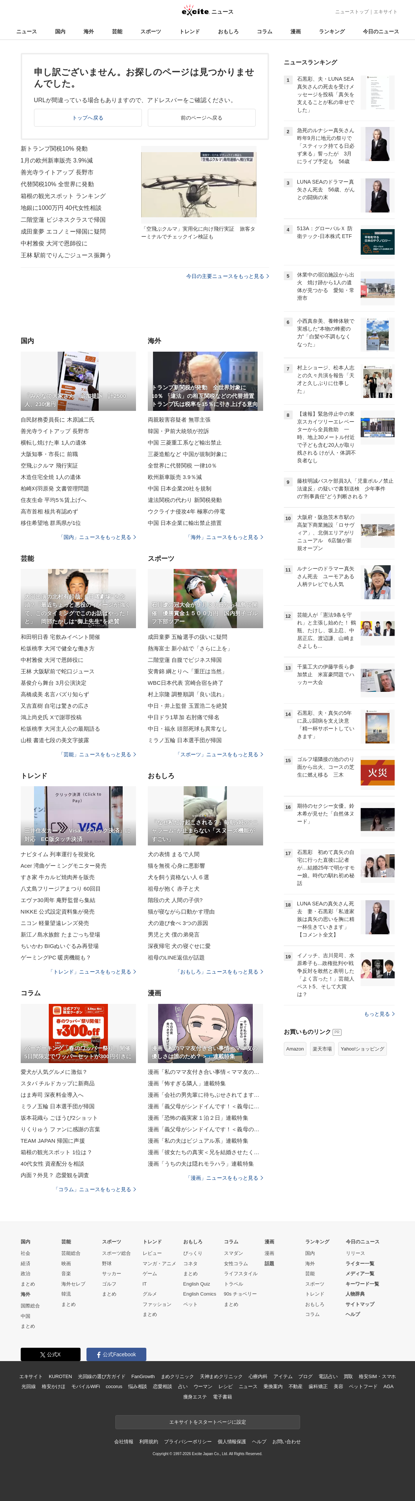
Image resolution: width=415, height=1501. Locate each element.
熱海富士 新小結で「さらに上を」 (190, 648)
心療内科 (258, 1376)
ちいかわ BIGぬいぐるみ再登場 (60, 946)
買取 (348, 1376)
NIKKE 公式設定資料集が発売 (58, 911)
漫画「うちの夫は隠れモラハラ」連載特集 (201, 1163)
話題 (269, 1263)
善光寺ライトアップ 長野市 (57, 172)
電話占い (328, 1376)
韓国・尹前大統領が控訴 (178, 431)
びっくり (193, 1253)
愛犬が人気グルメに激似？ (54, 1072)
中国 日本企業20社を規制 (179, 488)
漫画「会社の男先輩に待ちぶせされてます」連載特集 (205, 1095)
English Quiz (196, 1284)
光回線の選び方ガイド (102, 1376)
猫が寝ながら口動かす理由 (181, 911)
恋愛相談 (162, 1386)
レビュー (152, 1253)
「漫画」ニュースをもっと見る (224, 1178)
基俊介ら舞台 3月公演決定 (54, 683)
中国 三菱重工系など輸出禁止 (185, 442)
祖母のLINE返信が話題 (176, 957)
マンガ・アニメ (159, 1263)
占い (183, 1386)
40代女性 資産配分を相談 (52, 1163)
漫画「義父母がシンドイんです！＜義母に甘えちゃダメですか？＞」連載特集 (205, 1106)
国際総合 (30, 1306)
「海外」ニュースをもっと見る (224, 537)
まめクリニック (177, 1376)
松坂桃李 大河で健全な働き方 (58, 648)
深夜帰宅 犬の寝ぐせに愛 (179, 946)
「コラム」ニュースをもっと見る (94, 1189)
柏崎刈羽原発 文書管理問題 (55, 488)
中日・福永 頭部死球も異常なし (188, 729)
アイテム (282, 1376)
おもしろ (228, 31)
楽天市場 (322, 1049)
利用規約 (148, 1441)
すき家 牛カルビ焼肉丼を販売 (58, 877)
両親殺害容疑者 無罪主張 (179, 419)
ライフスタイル (241, 1273)
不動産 (296, 1386)
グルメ (150, 1294)
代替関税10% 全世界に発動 (57, 184)
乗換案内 (272, 1386)
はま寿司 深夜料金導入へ (52, 1095)
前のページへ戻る (201, 118)
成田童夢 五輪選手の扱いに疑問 (188, 637)
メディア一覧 (360, 1273)
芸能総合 (71, 1253)
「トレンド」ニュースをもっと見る (92, 972)
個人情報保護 (232, 1441)
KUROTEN (60, 1376)
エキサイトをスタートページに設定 (207, 1422)
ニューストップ (352, 11)
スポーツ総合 (116, 1253)
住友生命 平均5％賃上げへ (54, 500)
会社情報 (123, 1441)
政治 (25, 1273)
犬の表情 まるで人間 (174, 854)
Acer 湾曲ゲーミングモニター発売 (63, 865)
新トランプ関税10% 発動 (54, 148)
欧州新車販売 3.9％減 (175, 477)
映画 (66, 1263)
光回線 (28, 1386)
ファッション (157, 1304)
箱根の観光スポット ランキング (63, 196)
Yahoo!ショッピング (362, 1049)
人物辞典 (355, 1294)
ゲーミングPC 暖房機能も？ (56, 957)
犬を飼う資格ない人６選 (178, 877)
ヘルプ (353, 1314)
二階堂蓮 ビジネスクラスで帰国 (63, 220)
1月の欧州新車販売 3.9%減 (57, 160)
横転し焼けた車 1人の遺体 (54, 442)
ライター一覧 (360, 1263)
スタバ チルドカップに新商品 (58, 1083)
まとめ (28, 1284)
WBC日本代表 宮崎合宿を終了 (186, 683)
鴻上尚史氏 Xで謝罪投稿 (51, 717)
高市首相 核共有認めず (49, 511)
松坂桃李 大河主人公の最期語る (61, 729)
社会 (25, 1253)
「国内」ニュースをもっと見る (97, 537)
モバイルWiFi (85, 1386)
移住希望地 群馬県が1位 (51, 523)
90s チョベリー (240, 1294)
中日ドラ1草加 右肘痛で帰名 (184, 717)
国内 (60, 31)
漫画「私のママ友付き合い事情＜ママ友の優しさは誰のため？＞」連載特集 (205, 1072)
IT (145, 1284)
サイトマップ (360, 1304)
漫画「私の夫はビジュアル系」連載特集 (198, 1141)
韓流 (66, 1294)
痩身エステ (195, 1397)
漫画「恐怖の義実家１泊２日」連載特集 (198, 1118)
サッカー (111, 1273)
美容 (338, 1386)
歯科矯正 (318, 1386)
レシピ (225, 1386)
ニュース (26, 31)
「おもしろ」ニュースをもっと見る (219, 972)
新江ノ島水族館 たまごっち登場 (61, 934)
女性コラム (236, 1263)
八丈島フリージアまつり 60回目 (61, 888)
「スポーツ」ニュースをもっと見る (219, 754)
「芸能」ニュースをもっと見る (97, 754)
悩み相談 (137, 1386)
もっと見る (379, 1014)
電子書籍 (222, 1397)
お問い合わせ (286, 1441)
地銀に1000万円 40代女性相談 (61, 208)
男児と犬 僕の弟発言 (174, 934)
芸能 (117, 31)
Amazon (295, 1049)
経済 (25, 1263)
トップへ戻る (87, 118)
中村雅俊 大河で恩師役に (54, 243)
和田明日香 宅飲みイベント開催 (61, 637)
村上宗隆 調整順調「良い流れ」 (188, 694)
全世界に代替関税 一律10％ (182, 465)
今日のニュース (381, 31)
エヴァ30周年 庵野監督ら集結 (58, 900)
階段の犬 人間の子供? (175, 900)
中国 (25, 1316)
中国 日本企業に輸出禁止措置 (185, 523)
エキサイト (386, 11)
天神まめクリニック (221, 1376)
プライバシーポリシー (188, 1441)
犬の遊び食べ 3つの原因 (178, 923)
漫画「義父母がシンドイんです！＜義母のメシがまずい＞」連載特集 (205, 1129)
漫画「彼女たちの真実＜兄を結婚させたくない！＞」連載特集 (205, 1152)
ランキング (332, 31)
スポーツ (150, 31)
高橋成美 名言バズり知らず (55, 694)
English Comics (200, 1294)
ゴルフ (109, 1284)
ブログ (305, 1376)
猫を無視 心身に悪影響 (176, 865)
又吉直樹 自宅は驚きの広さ (55, 706)
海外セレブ (73, 1284)
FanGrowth (142, 1376)
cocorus (114, 1386)
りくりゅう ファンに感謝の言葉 (61, 1129)
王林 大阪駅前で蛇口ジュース (58, 671)
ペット (190, 1304)
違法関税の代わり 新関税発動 (185, 500)
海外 (89, 31)
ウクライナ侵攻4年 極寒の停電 (186, 511)
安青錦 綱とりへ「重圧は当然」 (188, 671)
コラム (264, 31)
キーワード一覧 (362, 1284)
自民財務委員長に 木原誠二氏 (58, 419)
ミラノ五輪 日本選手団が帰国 (185, 740)
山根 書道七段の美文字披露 (55, 740)
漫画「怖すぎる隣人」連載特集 (187, 1083)
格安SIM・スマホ (377, 1376)
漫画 (295, 31)
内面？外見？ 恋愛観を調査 (55, 1175)
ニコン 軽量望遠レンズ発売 (55, 923)
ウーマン (203, 1386)
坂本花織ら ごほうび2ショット (59, 1118)
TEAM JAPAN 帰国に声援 (53, 1141)
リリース (355, 1253)
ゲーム (150, 1273)
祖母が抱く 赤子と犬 (174, 888)
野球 (107, 1263)
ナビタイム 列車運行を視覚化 (58, 854)
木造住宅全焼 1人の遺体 (51, 477)
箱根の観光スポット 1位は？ (56, 1152)
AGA (389, 1386)
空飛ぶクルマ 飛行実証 (49, 465)
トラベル (233, 1284)
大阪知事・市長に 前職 (49, 454)
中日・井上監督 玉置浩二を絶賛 (188, 706)
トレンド (189, 31)
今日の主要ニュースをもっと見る (227, 276)
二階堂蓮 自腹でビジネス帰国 (185, 660)
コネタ (190, 1263)
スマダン (233, 1253)
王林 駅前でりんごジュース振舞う (66, 255)
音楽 (66, 1273)
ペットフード (363, 1386)
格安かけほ (53, 1386)
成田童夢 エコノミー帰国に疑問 (63, 231)
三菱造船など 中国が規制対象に (188, 454)
